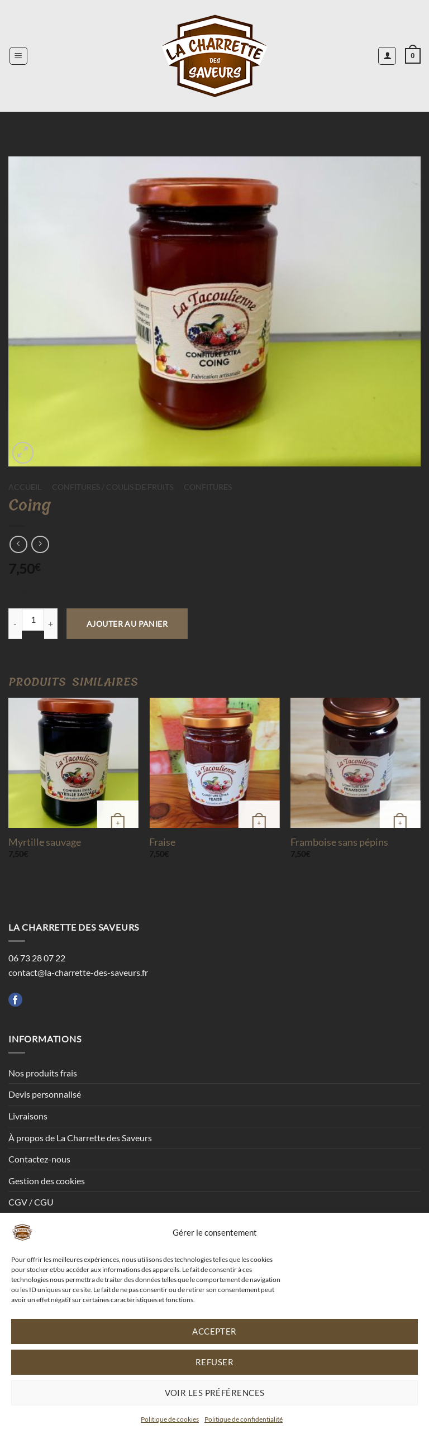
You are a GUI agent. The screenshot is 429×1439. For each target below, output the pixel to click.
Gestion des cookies (46, 1180)
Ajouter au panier (127, 623)
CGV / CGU (31, 1202)
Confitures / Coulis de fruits (112, 487)
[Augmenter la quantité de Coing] (51, 624)
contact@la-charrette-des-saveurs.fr (78, 972)
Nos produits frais (42, 1073)
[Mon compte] (387, 56)
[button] (18, 56)
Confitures (208, 487)
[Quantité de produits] (33, 619)
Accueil (24, 487)
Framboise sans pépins (339, 842)
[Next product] (18, 544)
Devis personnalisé (44, 1094)
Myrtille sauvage (44, 842)
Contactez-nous (39, 1159)
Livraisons (27, 1116)
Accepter (214, 1331)
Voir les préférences (215, 1393)
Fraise (162, 842)
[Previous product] (40, 544)
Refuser (214, 1362)
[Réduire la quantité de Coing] (15, 624)
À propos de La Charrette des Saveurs (80, 1137)
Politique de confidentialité (243, 1419)
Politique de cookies (170, 1419)
